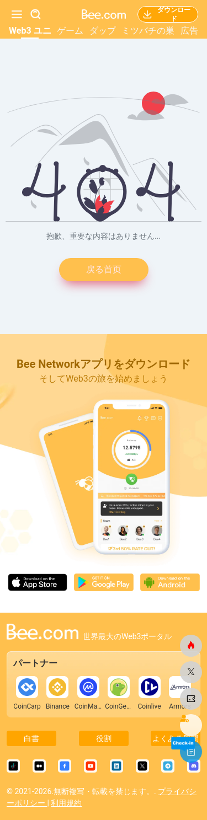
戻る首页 (103, 269)
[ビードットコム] (191, 646)
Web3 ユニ (30, 30)
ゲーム (70, 30)
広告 (189, 30)
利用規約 (66, 802)
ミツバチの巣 (147, 30)
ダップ (102, 30)
